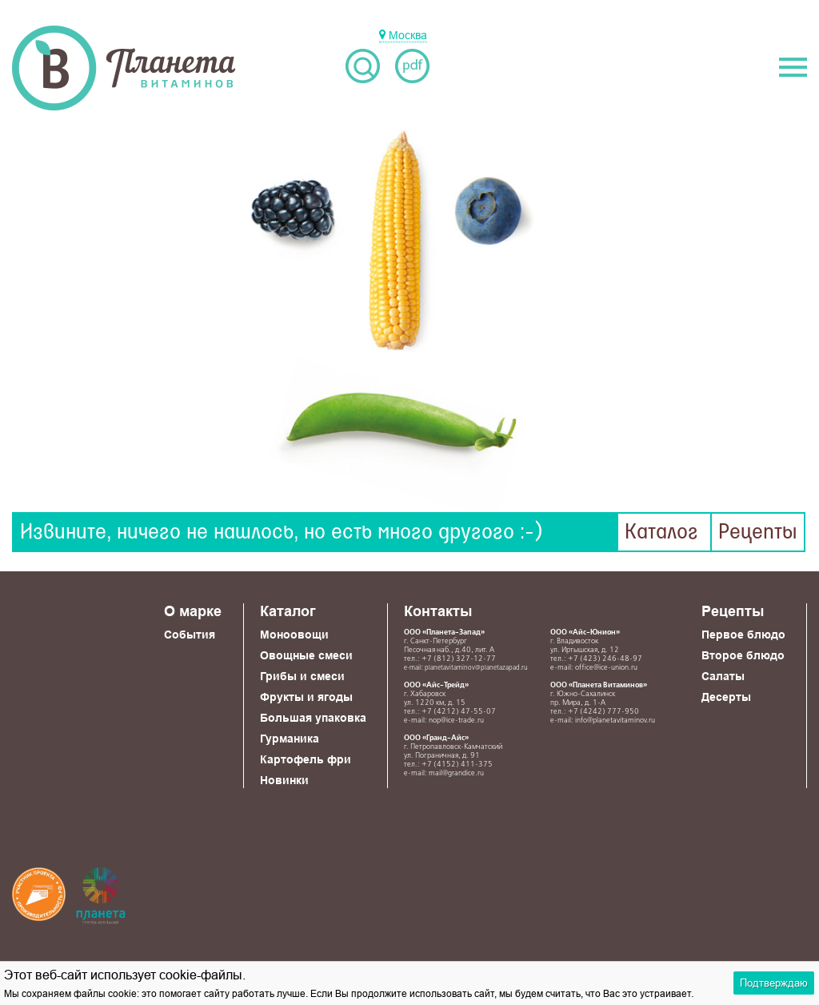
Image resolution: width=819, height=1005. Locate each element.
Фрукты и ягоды (306, 697)
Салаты (723, 676)
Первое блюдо (743, 634)
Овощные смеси (306, 655)
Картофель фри (305, 759)
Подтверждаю (774, 982)
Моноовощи (294, 634)
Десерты (726, 697)
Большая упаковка (313, 717)
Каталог (661, 532)
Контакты (438, 611)
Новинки (284, 780)
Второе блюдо (743, 655)
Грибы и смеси (302, 676)
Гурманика (289, 738)
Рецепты (757, 532)
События (189, 634)
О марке (193, 611)
